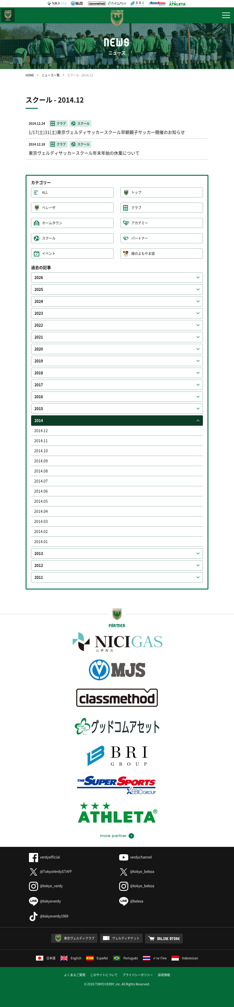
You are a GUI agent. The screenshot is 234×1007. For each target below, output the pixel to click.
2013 (38, 553)
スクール (48, 238)
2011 (38, 577)
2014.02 (41, 531)
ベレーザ (48, 207)
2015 (38, 408)
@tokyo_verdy (46, 885)
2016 (38, 396)
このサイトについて (104, 974)
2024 (38, 301)
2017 (38, 385)
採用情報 (164, 974)
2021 (38, 337)
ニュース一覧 (50, 75)
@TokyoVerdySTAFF (50, 871)
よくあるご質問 (74, 974)
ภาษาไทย (155, 958)
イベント (48, 253)
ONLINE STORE (168, 938)
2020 (38, 349)
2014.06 (41, 491)
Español (97, 958)
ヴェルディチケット (126, 938)
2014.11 (41, 440)
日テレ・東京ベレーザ (8, 15)
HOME (30, 75)
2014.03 (41, 521)
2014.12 (41, 430)
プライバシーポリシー (137, 974)
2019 (38, 361)
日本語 (45, 958)
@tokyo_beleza (136, 871)
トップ (136, 192)
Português (125, 958)
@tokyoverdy (45, 901)
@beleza (131, 901)
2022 (38, 325)
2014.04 (41, 511)
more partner (113, 836)
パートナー (139, 238)
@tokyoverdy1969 (48, 916)
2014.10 (41, 451)
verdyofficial (44, 857)
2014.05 (41, 501)
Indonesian (185, 958)
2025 (38, 289)
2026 (38, 277)
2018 (38, 373)
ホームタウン (52, 223)
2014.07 (41, 481)
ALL (45, 192)
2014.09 (41, 461)
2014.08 (41, 471)
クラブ (136, 207)
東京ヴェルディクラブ (79, 938)
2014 (38, 420)
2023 (38, 313)
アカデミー (139, 223)
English (70, 958)
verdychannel (135, 857)
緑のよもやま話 (143, 253)
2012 (38, 565)
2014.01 (41, 541)
